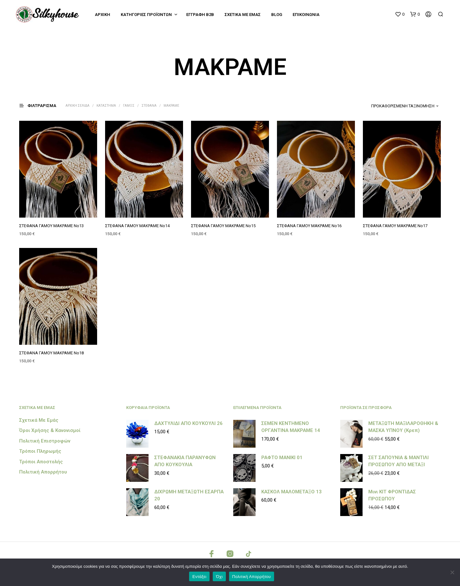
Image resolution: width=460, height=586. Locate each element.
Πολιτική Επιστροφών (44, 441)
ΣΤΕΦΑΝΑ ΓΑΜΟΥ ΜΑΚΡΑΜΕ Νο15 (223, 225)
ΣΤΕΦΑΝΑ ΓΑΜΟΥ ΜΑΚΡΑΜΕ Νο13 (51, 225)
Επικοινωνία (306, 14)
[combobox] (391, 106)
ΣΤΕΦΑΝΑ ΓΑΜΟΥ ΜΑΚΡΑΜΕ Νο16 (309, 225)
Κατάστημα (106, 105)
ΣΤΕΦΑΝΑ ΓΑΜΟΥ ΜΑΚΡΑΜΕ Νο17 (395, 225)
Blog (276, 14)
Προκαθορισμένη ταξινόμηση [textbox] (402, 106)
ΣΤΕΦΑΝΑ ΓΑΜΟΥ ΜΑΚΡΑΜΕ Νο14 (137, 225)
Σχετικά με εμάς (243, 14)
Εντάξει (199, 576)
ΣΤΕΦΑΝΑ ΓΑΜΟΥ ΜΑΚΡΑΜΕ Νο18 (51, 353)
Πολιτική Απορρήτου (43, 472)
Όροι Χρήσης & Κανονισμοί (49, 430)
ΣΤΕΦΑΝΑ (149, 105)
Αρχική (102, 14)
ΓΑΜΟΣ (128, 105)
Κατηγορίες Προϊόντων (146, 14)
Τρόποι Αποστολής (41, 462)
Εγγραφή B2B (200, 14)
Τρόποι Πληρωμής (40, 451)
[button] (399, 14)
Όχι (219, 576)
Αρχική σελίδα (77, 105)
